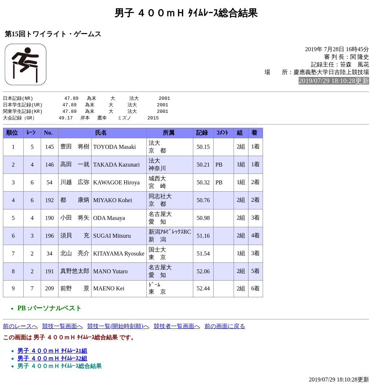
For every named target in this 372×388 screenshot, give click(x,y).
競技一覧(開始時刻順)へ (118, 327)
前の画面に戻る (225, 327)
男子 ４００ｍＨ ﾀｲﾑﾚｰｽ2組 (52, 360)
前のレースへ (20, 327)
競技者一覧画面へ (177, 327)
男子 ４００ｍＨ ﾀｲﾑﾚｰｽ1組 (52, 352)
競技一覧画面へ (62, 327)
